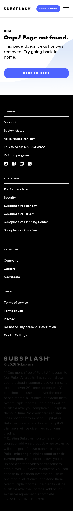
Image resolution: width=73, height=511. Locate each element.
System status (14, 130)
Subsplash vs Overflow (21, 230)
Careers (9, 268)
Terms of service (16, 302)
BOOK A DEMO (48, 9)
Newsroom (12, 277)
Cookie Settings (15, 335)
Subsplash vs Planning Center (26, 222)
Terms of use (13, 310)
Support (10, 122)
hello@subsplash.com (20, 139)
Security (10, 197)
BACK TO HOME (36, 73)
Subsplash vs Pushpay (20, 205)
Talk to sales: (24, 147)
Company (11, 260)
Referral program (16, 155)
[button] (66, 9)
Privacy (9, 319)
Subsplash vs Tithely (19, 214)
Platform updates (16, 189)
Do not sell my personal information (30, 327)
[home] (19, 8)
